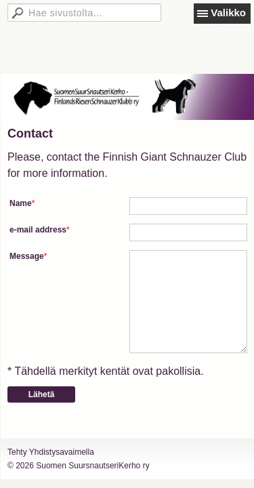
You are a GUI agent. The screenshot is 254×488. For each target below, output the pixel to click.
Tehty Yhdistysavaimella (50, 452)
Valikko (228, 12)
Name (20, 203)
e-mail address (37, 230)
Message (26, 256)
